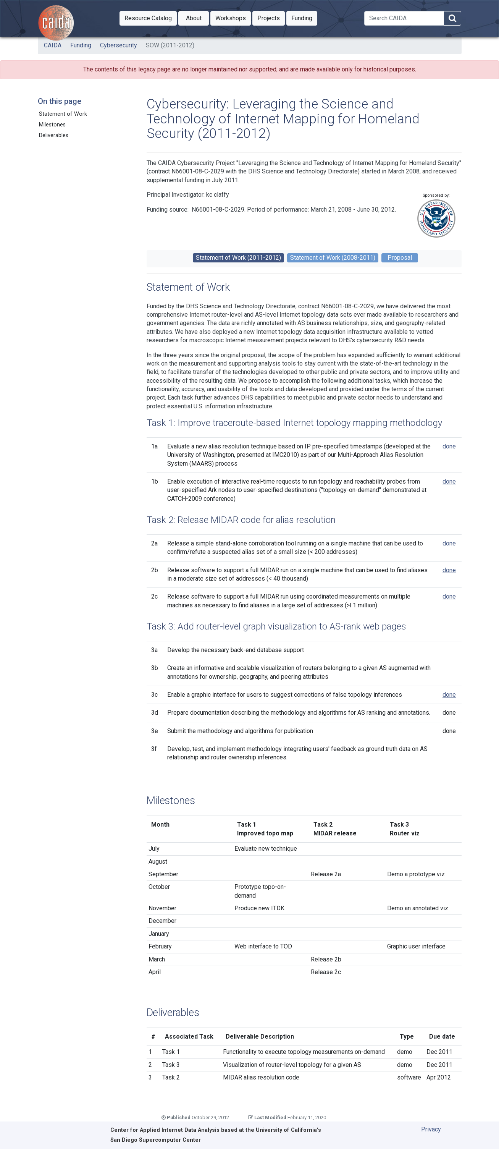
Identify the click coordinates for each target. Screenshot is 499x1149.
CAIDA (52, 45)
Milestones (52, 124)
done (449, 446)
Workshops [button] (233, 17)
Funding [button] (304, 17)
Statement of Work (63, 114)
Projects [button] (271, 17)
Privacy (431, 1129)
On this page (59, 101)
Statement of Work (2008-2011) (332, 257)
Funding (80, 45)
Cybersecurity (118, 45)
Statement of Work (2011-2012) (238, 257)
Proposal (400, 257)
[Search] (404, 18)
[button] (148, 18)
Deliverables (53, 135)
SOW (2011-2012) (170, 45)
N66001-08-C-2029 (218, 209)
